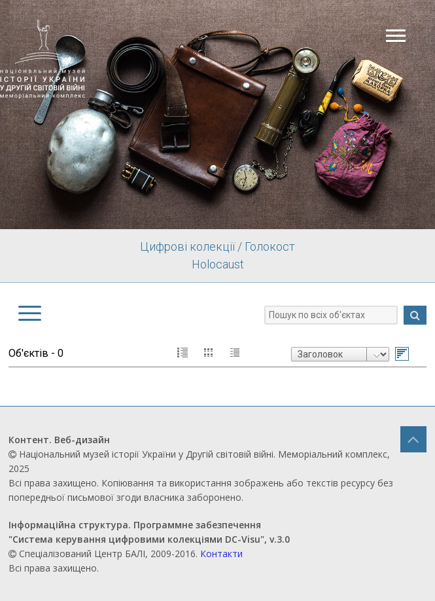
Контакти (221, 553)
